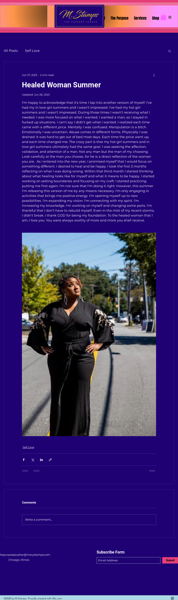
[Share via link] (50, 459)
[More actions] (154, 75)
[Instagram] (170, 17)
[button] (163, 16)
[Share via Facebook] (23, 459)
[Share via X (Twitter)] (32, 459)
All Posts (11, 51)
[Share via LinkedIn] (41, 459)
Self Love (32, 51)
